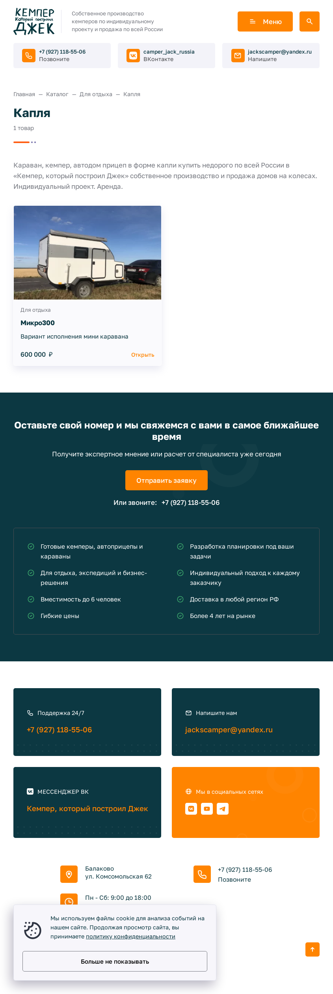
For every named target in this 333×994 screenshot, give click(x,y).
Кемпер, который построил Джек (87, 808)
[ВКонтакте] (191, 809)
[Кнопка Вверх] (312, 949)
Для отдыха (35, 310)
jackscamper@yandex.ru (280, 51)
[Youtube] (207, 809)
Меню (265, 21)
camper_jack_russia (169, 51)
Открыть (142, 354)
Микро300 (37, 322)
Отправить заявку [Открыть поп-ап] (166, 480)
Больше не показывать (115, 961)
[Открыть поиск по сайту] (310, 21)
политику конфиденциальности (130, 936)
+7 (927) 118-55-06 (62, 51)
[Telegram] (223, 809)
